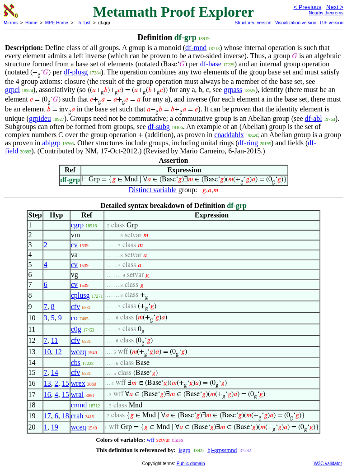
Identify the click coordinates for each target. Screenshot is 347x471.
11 (54, 340)
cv (74, 245)
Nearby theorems (326, 12)
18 (65, 416)
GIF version (331, 22)
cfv (75, 306)
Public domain (191, 463)
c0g (76, 329)
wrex (78, 383)
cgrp (77, 225)
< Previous (307, 7)
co (74, 318)
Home (31, 22)
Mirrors (11, 22)
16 (47, 394)
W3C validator (328, 463)
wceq (78, 352)
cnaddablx (229, 135)
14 (54, 372)
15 (65, 383)
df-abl (313, 118)
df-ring (248, 143)
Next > (334, 7)
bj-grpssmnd (222, 450)
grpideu (40, 118)
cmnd (79, 405)
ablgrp (51, 143)
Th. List (83, 22)
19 (54, 427)
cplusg (80, 295)
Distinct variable (153, 190)
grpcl (12, 89)
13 (47, 383)
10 (47, 352)
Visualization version (295, 22)
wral (77, 394)
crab (77, 416)
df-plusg (76, 72)
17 (47, 416)
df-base (210, 64)
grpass (233, 89)
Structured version (252, 22)
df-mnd (195, 47)
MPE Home (56, 22)
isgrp (184, 450)
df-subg (159, 126)
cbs (75, 362)
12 (58, 352)
